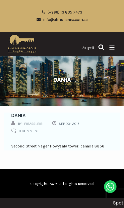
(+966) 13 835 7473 (62, 12)
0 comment (29, 131)
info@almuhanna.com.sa (62, 19)
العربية (88, 48)
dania (18, 115)
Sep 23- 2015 (69, 124)
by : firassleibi (30, 124)
